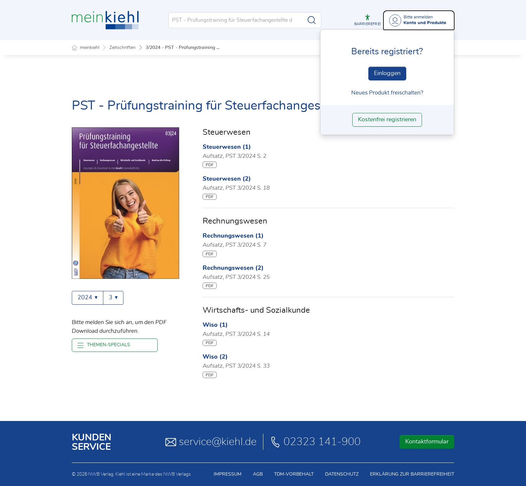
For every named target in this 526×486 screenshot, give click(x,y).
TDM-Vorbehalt (294, 474)
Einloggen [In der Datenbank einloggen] (387, 73)
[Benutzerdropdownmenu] (418, 20)
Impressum (228, 474)
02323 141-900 (315, 441)
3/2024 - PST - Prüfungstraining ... (182, 47)
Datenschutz (342, 474)
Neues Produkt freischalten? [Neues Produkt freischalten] (387, 93)
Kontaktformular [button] (427, 442)
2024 (87, 298)
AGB (258, 474)
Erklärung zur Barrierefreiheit (412, 474)
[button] (367, 20)
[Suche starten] (311, 20)
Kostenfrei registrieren (387, 120)
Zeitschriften (122, 47)
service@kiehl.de (211, 441)
